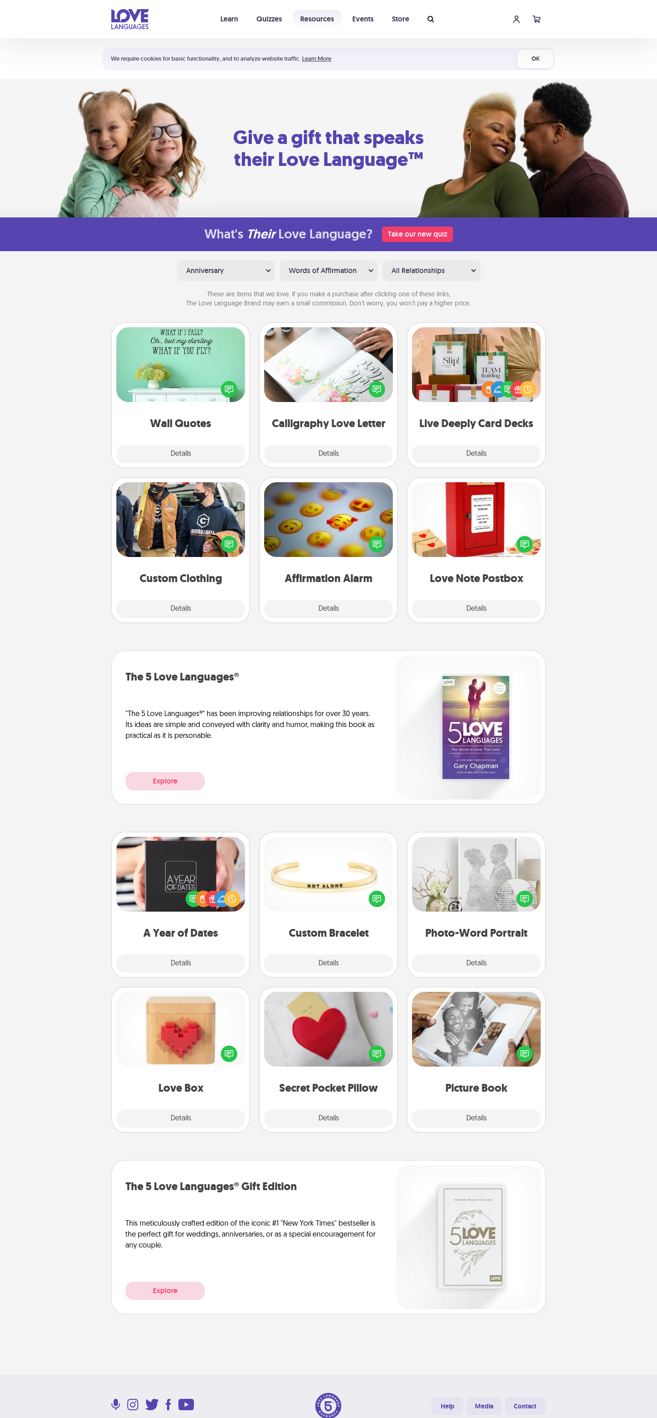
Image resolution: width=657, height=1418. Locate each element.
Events (363, 19)
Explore (165, 781)
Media (484, 1406)
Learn (229, 19)
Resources (317, 19)
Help (447, 1406)
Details (181, 454)
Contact (525, 1406)
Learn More (316, 58)
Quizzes (269, 19)
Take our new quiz (417, 234)
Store (400, 19)
